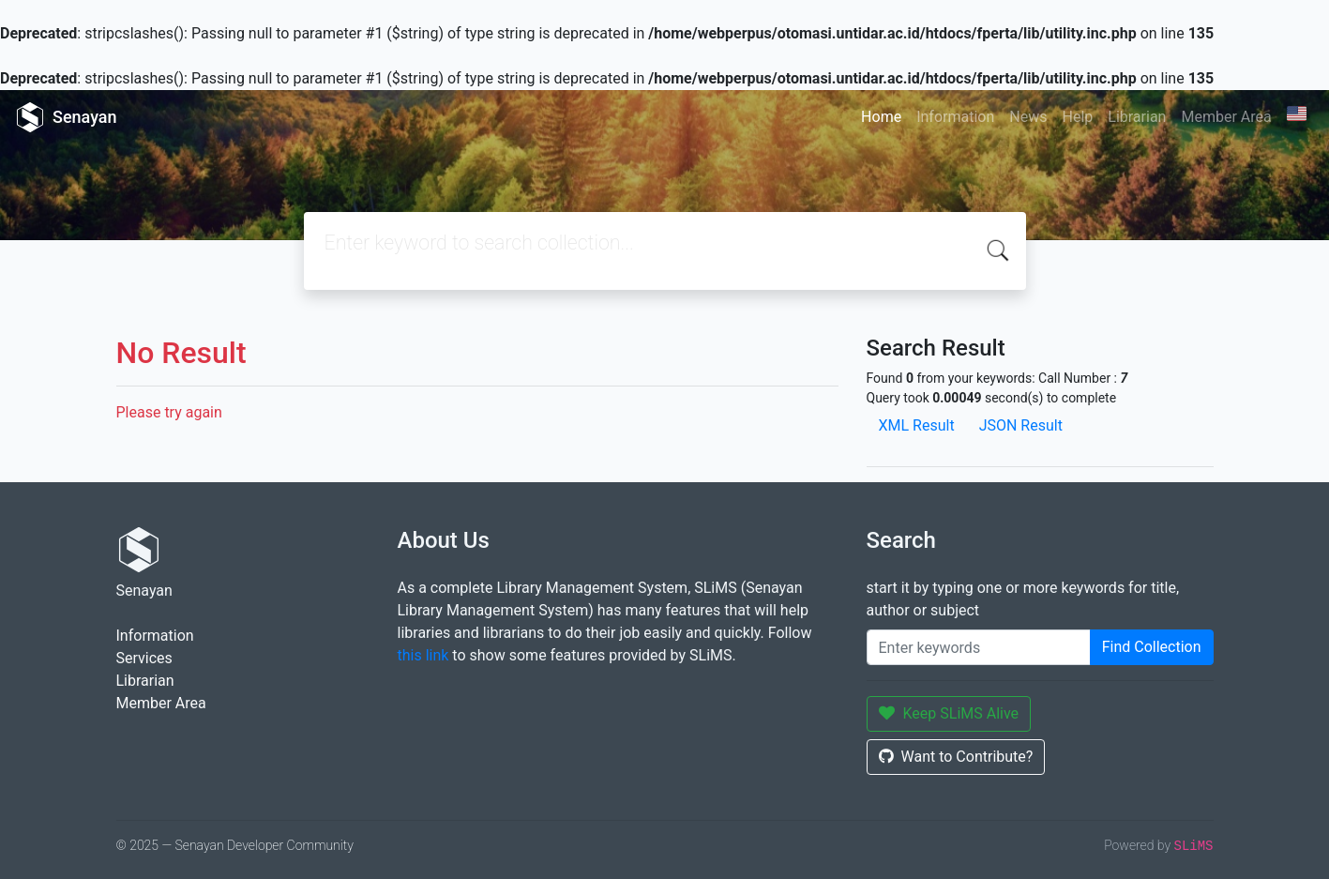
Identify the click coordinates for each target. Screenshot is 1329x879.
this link (423, 655)
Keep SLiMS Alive (949, 713)
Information (955, 117)
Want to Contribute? (956, 756)
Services (144, 658)
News (1028, 117)
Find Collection (1151, 647)
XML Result (917, 425)
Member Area (1226, 117)
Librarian (1137, 117)
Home (881, 117)
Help (1077, 117)
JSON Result (1021, 425)
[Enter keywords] (979, 647)
